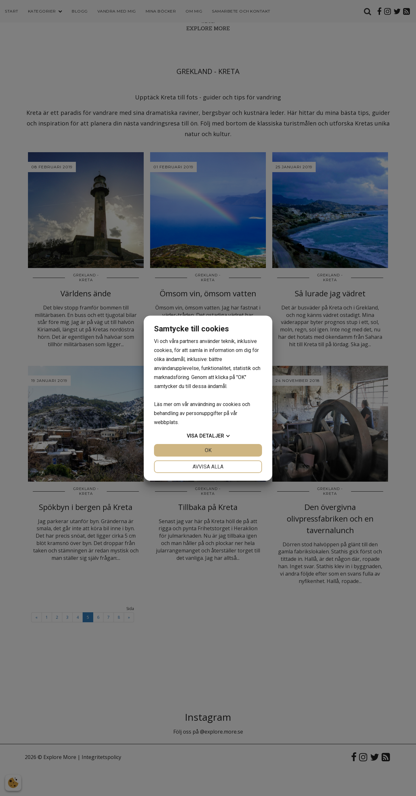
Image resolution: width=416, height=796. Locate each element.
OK (208, 450)
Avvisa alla (208, 467)
